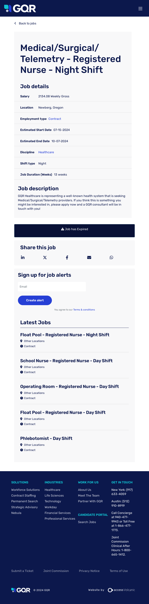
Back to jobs (27, 23)
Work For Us (88, 482)
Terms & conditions (84, 309)
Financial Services (58, 513)
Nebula (16, 513)
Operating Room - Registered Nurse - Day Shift (69, 386)
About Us (84, 490)
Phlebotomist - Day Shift (46, 438)
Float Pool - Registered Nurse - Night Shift (64, 334)
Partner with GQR (90, 501)
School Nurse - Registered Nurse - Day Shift (66, 360)
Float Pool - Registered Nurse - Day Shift (63, 412)
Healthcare (46, 152)
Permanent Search (24, 501)
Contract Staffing (23, 495)
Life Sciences (54, 495)
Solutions (19, 482)
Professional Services (60, 518)
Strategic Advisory (24, 507)
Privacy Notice (89, 571)
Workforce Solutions (25, 490)
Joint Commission (56, 571)
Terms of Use (119, 571)
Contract (54, 119)
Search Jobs (87, 522)
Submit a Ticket (22, 571)
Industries (54, 482)
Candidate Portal (93, 515)
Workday (51, 507)
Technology (53, 501)
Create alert (35, 300)
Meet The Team (88, 495)
